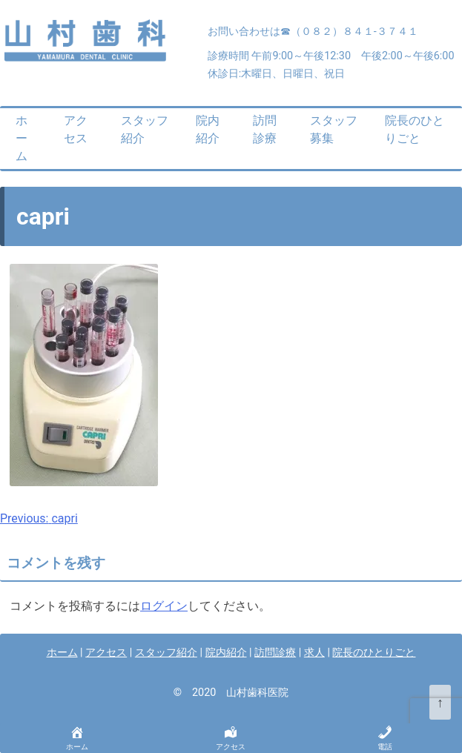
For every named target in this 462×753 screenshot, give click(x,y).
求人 (314, 652)
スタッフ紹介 (144, 129)
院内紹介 (208, 129)
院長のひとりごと (414, 129)
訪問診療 (265, 129)
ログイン (164, 606)
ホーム (21, 138)
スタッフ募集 (333, 129)
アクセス (76, 129)
